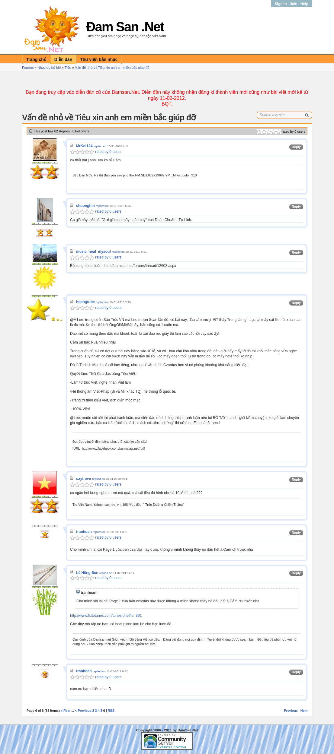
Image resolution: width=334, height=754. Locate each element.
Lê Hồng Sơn (87, 573)
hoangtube (85, 302)
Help (304, 4)
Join (293, 4)
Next (303, 710)
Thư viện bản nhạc (98, 59)
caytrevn (83, 479)
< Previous (83, 710)
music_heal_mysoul (93, 251)
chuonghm (85, 206)
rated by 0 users (95, 152)
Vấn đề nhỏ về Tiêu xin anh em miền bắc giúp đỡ (112, 67)
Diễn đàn (63, 59)
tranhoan (84, 532)
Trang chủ (36, 59)
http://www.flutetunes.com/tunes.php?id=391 (106, 615)
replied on (100, 146)
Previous (290, 710)
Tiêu (68, 67)
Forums (28, 67)
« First (65, 710)
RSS (111, 710)
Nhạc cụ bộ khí (49, 67)
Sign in (281, 4)
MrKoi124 (84, 146)
